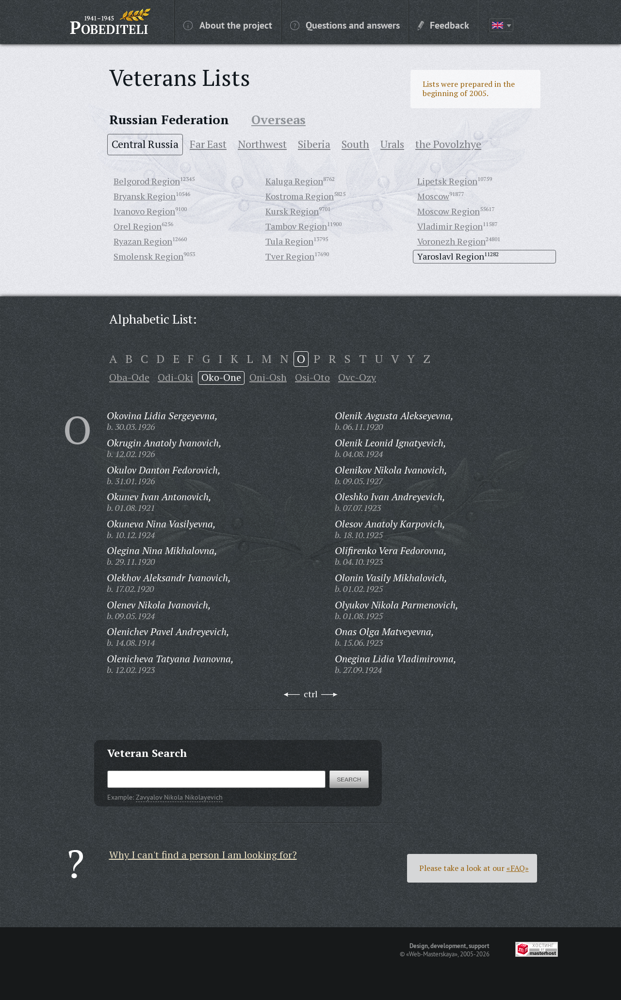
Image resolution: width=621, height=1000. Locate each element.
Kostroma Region (299, 196)
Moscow (433, 196)
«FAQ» (518, 868)
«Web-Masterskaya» (432, 954)
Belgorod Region (147, 181)
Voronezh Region (451, 241)
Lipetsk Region (447, 181)
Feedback (443, 25)
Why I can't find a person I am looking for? (203, 854)
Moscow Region (448, 211)
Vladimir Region (450, 226)
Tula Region (289, 241)
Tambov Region (296, 226)
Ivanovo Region (144, 211)
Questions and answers (345, 25)
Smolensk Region (148, 256)
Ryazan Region (143, 241)
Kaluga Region (294, 181)
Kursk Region (292, 211)
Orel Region (138, 226)
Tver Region (289, 256)
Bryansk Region (145, 196)
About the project (227, 25)
